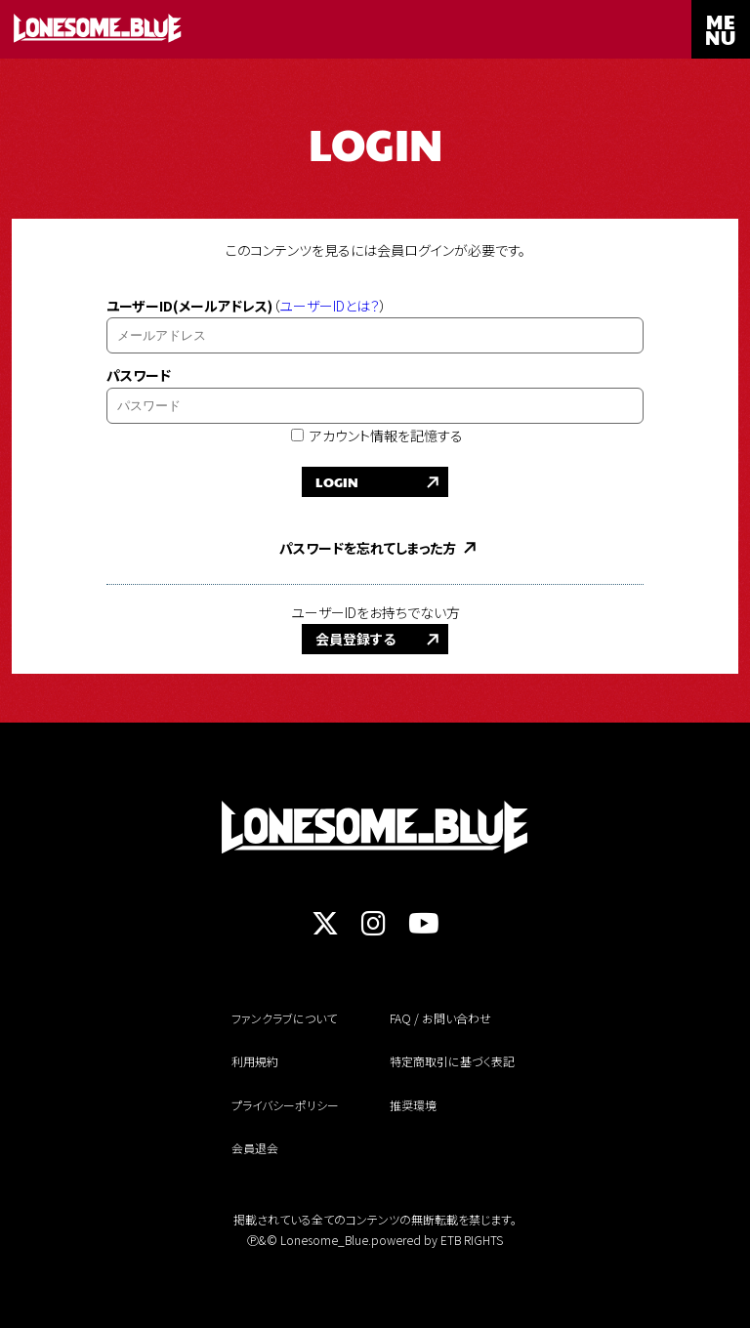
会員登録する (355, 638)
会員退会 (254, 1148)
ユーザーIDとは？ (329, 305)
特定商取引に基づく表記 (452, 1061)
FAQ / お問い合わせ (440, 1018)
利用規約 (254, 1061)
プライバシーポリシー (285, 1105)
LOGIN (336, 481)
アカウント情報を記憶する (377, 435)
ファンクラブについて (284, 1018)
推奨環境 (413, 1105)
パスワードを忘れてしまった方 (367, 548)
